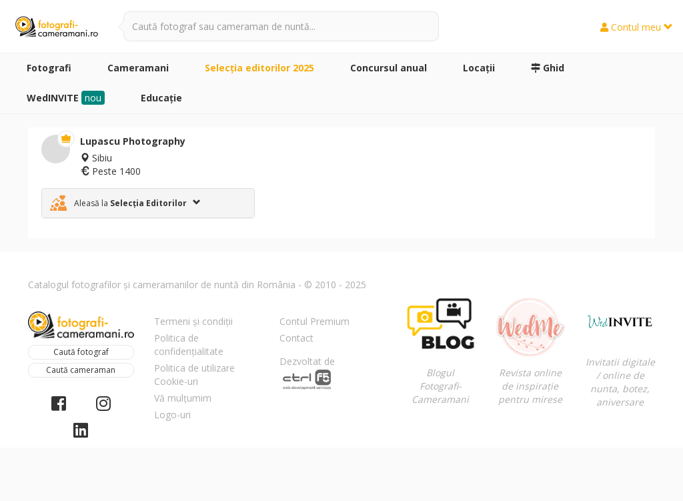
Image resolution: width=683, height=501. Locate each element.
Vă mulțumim (182, 398)
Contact (296, 338)
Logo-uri (172, 414)
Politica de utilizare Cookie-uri (194, 375)
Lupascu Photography (132, 141)
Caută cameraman (80, 370)
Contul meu (636, 27)
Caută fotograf (81, 352)
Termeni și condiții (193, 321)
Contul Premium (314, 321)
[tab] (148, 203)
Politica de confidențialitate (188, 345)
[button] (148, 203)
